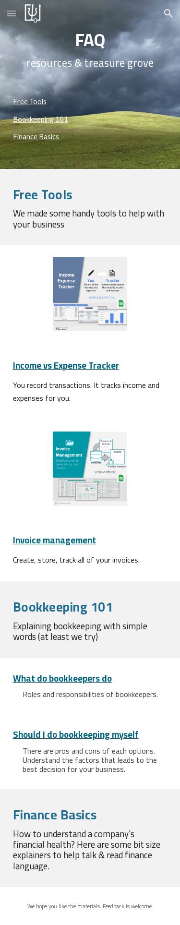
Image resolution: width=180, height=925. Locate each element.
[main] (90, 49)
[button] (11, 13)
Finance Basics (36, 136)
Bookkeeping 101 (40, 119)
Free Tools (30, 101)
